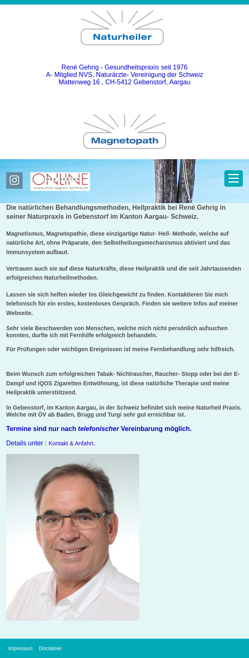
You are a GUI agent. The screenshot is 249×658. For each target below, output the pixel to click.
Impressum (20, 648)
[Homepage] (124, 52)
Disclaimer (50, 648)
